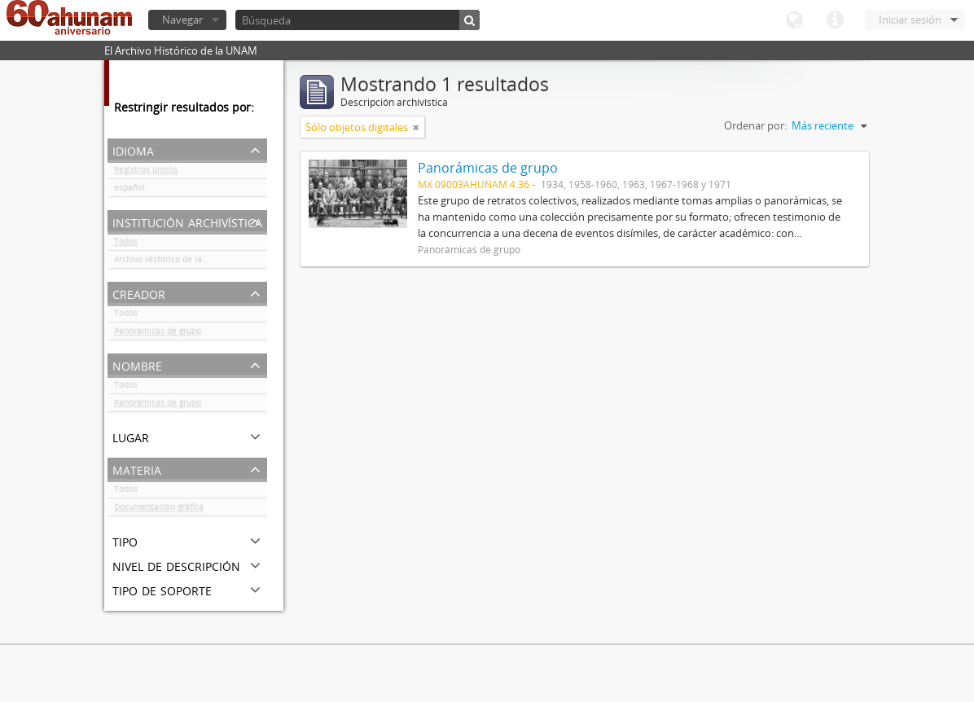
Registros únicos (146, 172)
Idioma (794, 20)
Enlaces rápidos (834, 20)
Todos (126, 244)
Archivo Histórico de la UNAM (171, 262)
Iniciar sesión (910, 19)
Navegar (182, 19)
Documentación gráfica (159, 510)
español (129, 190)
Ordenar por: (755, 125)
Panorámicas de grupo (157, 334)
